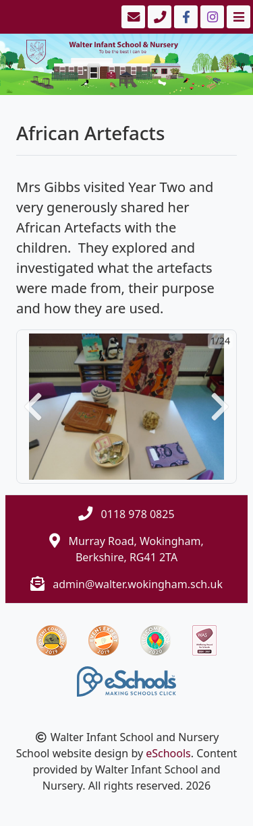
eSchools (168, 753)
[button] (33, 406)
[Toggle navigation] (237, 16)
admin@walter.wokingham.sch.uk (138, 584)
